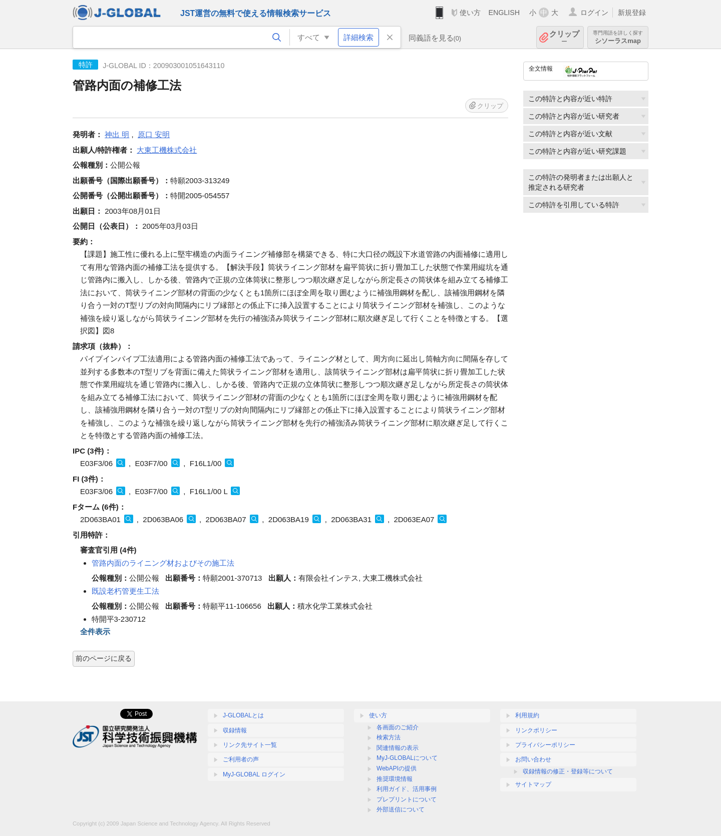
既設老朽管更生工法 (125, 591)
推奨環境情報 (395, 778)
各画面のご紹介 (398, 727)
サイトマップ (533, 784)
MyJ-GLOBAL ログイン (254, 774)
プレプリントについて (407, 799)
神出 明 (117, 134)
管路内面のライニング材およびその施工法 (163, 563)
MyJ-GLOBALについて (407, 757)
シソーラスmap (618, 37)
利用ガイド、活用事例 (407, 788)
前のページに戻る (104, 658)
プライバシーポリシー (545, 744)
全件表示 (95, 631)
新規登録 (632, 13)
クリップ (564, 37)
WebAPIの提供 (397, 768)
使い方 (470, 13)
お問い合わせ (533, 759)
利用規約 (527, 715)
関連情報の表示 (398, 747)
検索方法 (389, 737)
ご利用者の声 (241, 759)
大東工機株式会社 (167, 150)
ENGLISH (504, 13)
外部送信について (401, 809)
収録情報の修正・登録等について (568, 771)
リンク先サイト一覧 (250, 744)
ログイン (594, 13)
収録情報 (235, 730)
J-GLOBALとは (243, 715)
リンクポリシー (536, 730)
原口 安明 (154, 134)
